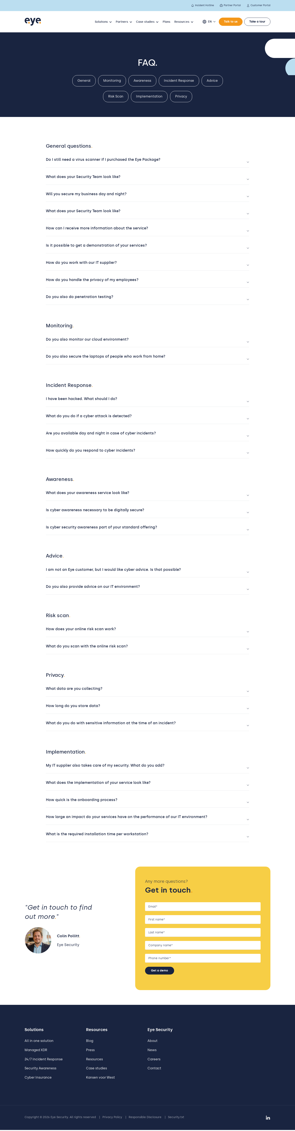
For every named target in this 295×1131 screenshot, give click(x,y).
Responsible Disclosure (145, 1118)
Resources (94, 1060)
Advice (212, 81)
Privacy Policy (112, 1118)
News (152, 1051)
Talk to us (230, 21)
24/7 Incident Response (44, 1060)
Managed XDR (36, 1051)
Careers (154, 1060)
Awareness (142, 81)
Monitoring (112, 81)
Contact (154, 1069)
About (153, 1042)
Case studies (96, 1069)
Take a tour (257, 21)
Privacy (181, 96)
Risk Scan (115, 96)
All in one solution (39, 1042)
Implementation (149, 96)
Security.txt (176, 1118)
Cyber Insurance (38, 1078)
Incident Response (179, 81)
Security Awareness (40, 1069)
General (84, 81)
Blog (89, 1042)
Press (90, 1051)
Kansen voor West (100, 1078)
